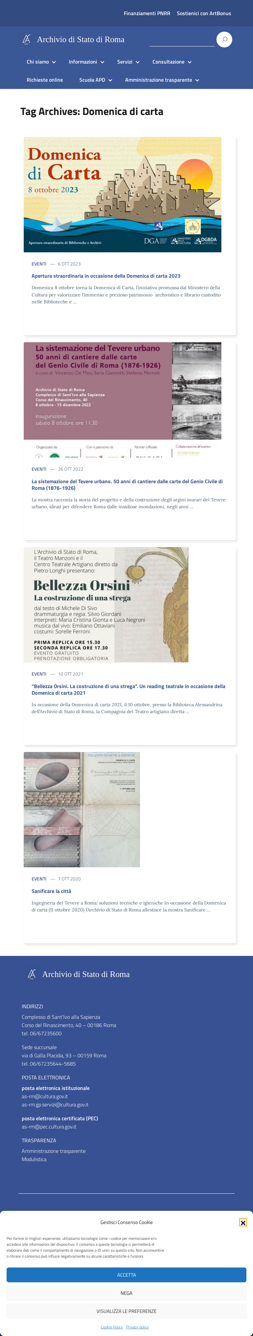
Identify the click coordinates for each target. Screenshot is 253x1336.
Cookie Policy (112, 1327)
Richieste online (45, 80)
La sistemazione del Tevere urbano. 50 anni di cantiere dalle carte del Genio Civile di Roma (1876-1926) (127, 484)
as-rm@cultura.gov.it (45, 1096)
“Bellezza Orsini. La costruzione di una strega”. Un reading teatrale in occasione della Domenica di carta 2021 (128, 689)
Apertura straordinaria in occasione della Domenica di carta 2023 (106, 276)
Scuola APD (92, 80)
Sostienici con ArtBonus (204, 13)
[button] (243, 1222)
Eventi (39, 263)
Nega (126, 1293)
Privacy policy (137, 1327)
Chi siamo (38, 62)
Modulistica (34, 1159)
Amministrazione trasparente (158, 80)
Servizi (124, 62)
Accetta (126, 1275)
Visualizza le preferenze (126, 1311)
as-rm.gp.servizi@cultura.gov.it (55, 1104)
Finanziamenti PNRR (147, 13)
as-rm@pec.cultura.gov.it (49, 1126)
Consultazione (168, 62)
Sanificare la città (51, 891)
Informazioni (83, 62)
